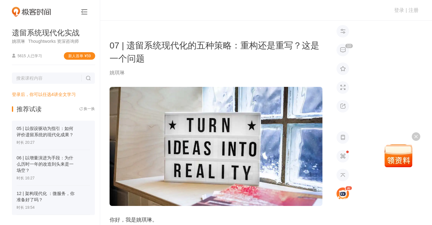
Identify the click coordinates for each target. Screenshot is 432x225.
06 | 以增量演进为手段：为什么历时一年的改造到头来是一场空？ (45, 164)
